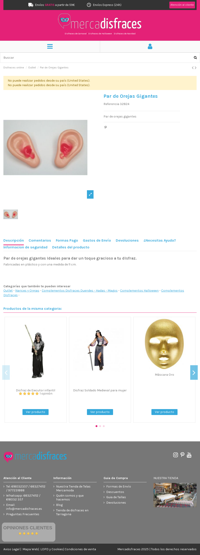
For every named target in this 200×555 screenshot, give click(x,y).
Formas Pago (67, 240)
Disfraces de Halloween (100, 33)
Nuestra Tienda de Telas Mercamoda (73, 488)
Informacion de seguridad (25, 247)
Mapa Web (30, 549)
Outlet (8, 290)
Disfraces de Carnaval (76, 33)
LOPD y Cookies (51, 549)
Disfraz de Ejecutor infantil (35, 390)
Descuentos (115, 492)
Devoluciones (127, 240)
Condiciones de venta (80, 549)
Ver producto (35, 412)
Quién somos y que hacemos (70, 497)
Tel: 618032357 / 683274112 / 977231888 (25, 488)
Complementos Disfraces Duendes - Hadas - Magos (80, 290)
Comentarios (40, 240)
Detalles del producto (70, 247)
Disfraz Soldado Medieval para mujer (100, 390)
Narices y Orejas (27, 290)
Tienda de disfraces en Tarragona (72, 512)
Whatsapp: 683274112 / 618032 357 (23, 497)
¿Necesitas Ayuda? (159, 240)
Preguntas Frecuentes (22, 514)
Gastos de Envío (97, 240)
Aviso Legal (11, 549)
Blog (59, 505)
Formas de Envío (118, 486)
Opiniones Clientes (27, 527)
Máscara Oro (164, 375)
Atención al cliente (182, 4)
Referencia (111, 104)
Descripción (13, 240)
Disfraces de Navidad (125, 33)
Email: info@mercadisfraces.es (24, 507)
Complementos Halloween (139, 290)
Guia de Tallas (116, 497)
